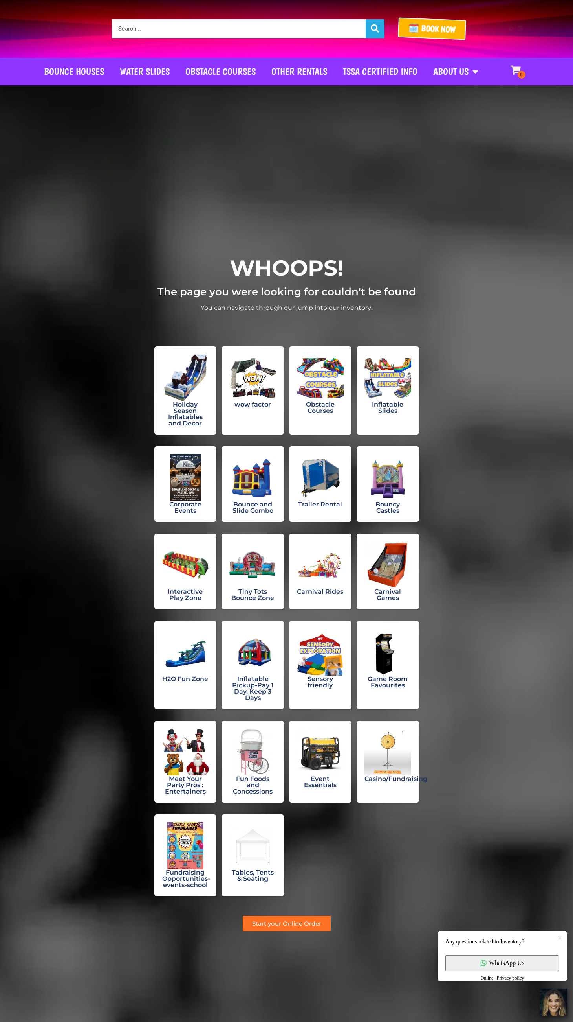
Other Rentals (299, 71)
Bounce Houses (74, 71)
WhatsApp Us (502, 962)
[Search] (375, 28)
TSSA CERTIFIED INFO (380, 71)
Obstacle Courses (220, 71)
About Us (455, 71)
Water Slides (145, 71)
